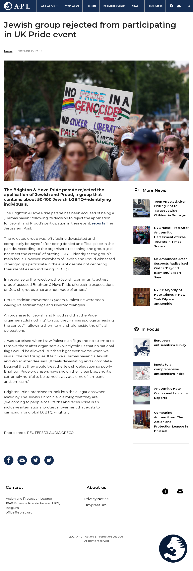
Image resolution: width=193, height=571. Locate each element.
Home (15, 6)
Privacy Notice (96, 499)
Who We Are (49, 6)
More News (149, 190)
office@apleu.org (19, 512)
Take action (156, 6)
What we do (72, 6)
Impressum (96, 505)
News (137, 6)
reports (98, 223)
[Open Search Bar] (187, 6)
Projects (91, 6)
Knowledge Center (114, 6)
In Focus (150, 329)
